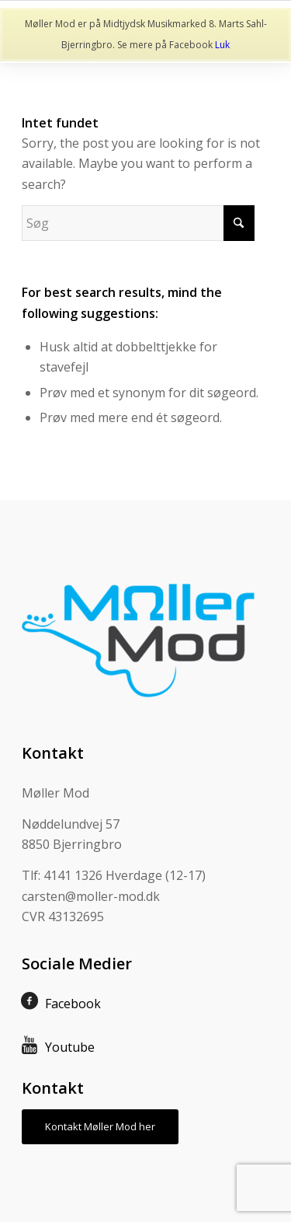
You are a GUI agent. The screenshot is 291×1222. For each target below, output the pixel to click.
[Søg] (138, 223)
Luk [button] (222, 44)
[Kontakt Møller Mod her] (100, 1126)
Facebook (73, 1003)
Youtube (70, 1047)
